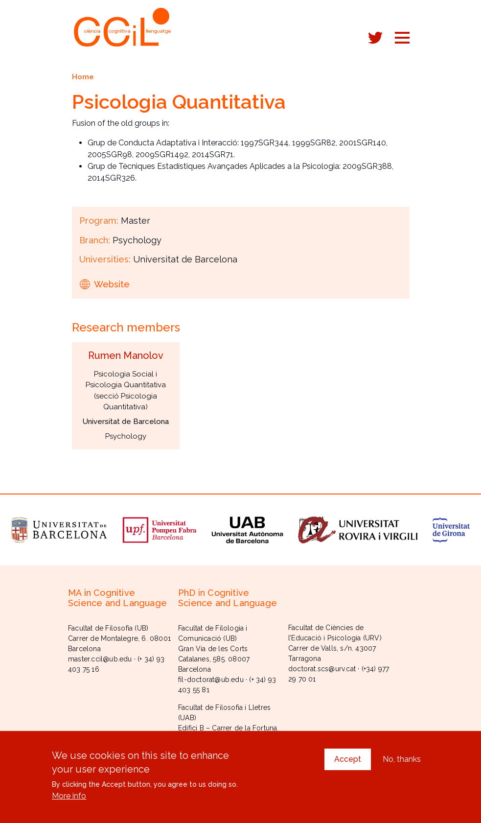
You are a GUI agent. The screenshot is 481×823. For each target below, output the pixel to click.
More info (69, 802)
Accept (347, 765)
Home (83, 76)
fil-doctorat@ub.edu (211, 679)
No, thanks (402, 765)
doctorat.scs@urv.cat (322, 669)
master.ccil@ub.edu (100, 659)
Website (112, 284)
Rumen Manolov (125, 355)
